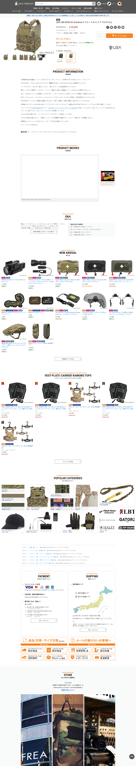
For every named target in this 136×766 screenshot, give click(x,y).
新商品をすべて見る (68, 359)
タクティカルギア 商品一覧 (47, 563)
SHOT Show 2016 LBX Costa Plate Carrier (107, 178)
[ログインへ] (112, 4)
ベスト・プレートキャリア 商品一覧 (49, 557)
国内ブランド (99, 8)
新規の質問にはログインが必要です (44, 232)
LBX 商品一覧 (41, 550)
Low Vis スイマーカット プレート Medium (62, 108)
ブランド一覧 (33, 550)
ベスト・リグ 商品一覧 (45, 553)
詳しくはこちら (44, 620)
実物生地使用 (88, 8)
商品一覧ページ (34, 547)
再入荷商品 (55, 8)
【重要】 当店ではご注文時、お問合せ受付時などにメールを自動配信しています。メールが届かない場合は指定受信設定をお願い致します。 (68, 15)
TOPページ (25, 547)
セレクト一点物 (76, 8)
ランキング (65, 8)
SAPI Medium (37, 108)
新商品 (48, 8)
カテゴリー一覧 (34, 553)
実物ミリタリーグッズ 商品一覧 (48, 560)
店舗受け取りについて (68, 690)
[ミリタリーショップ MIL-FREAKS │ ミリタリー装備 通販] (24, 4)
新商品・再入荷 (38, 8)
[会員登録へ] (102, 4)
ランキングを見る (68, 462)
